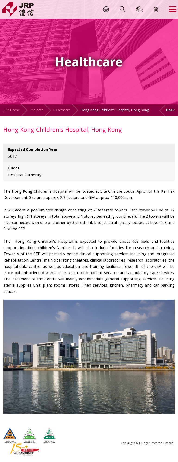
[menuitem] (156, 8)
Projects (36, 109)
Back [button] (170, 109)
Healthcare (62, 109)
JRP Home (11, 109)
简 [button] (156, 8)
